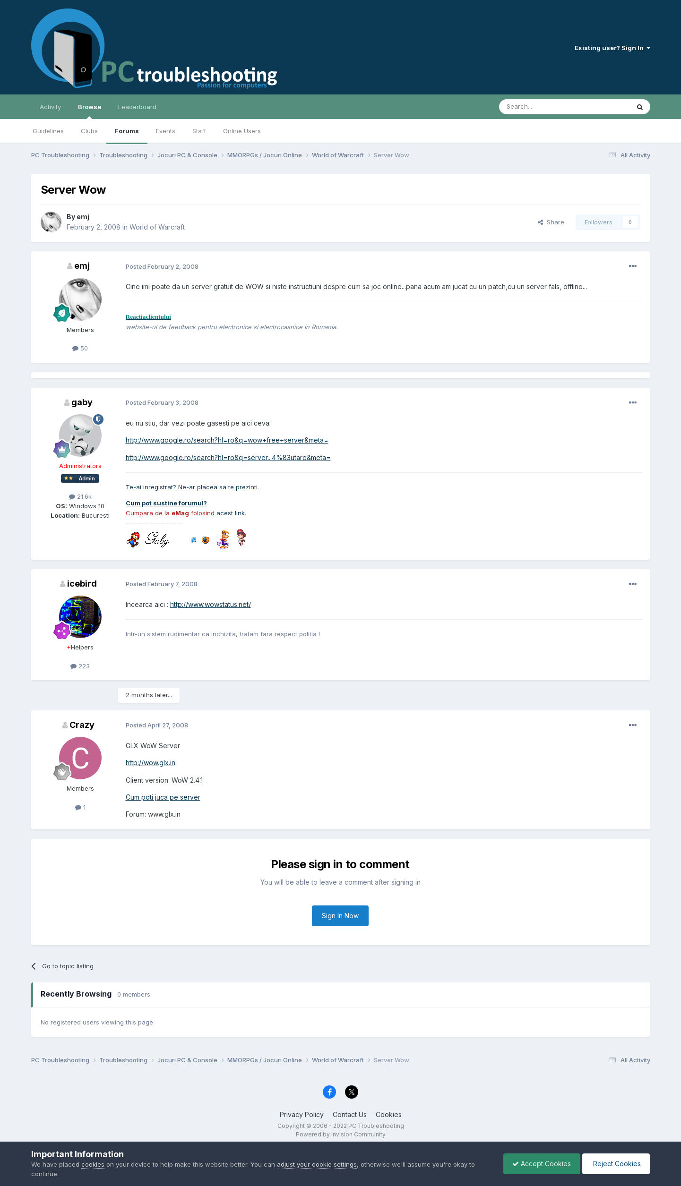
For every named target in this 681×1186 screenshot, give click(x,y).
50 (80, 348)
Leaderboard (137, 107)
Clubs (89, 131)
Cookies (389, 1114)
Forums (127, 131)
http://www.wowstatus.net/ (210, 604)
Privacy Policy (302, 1114)
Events (165, 131)
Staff (199, 131)
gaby (82, 402)
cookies (92, 1164)
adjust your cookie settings (317, 1164)
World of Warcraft (157, 227)
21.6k (80, 496)
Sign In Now (340, 916)
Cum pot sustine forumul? (166, 503)
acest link (230, 513)
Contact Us (350, 1114)
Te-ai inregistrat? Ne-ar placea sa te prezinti (192, 487)
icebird (82, 584)
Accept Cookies (539, 1164)
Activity (50, 107)
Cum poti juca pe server (163, 797)
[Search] (540, 106)
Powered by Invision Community (341, 1134)
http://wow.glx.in (150, 763)
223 (80, 666)
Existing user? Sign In (612, 47)
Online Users (242, 131)
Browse (89, 111)
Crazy (82, 725)
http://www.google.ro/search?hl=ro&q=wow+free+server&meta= (227, 440)
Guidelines (48, 131)
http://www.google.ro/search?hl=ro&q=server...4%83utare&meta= (228, 457)
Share (551, 222)
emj (83, 217)
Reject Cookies (615, 1164)
